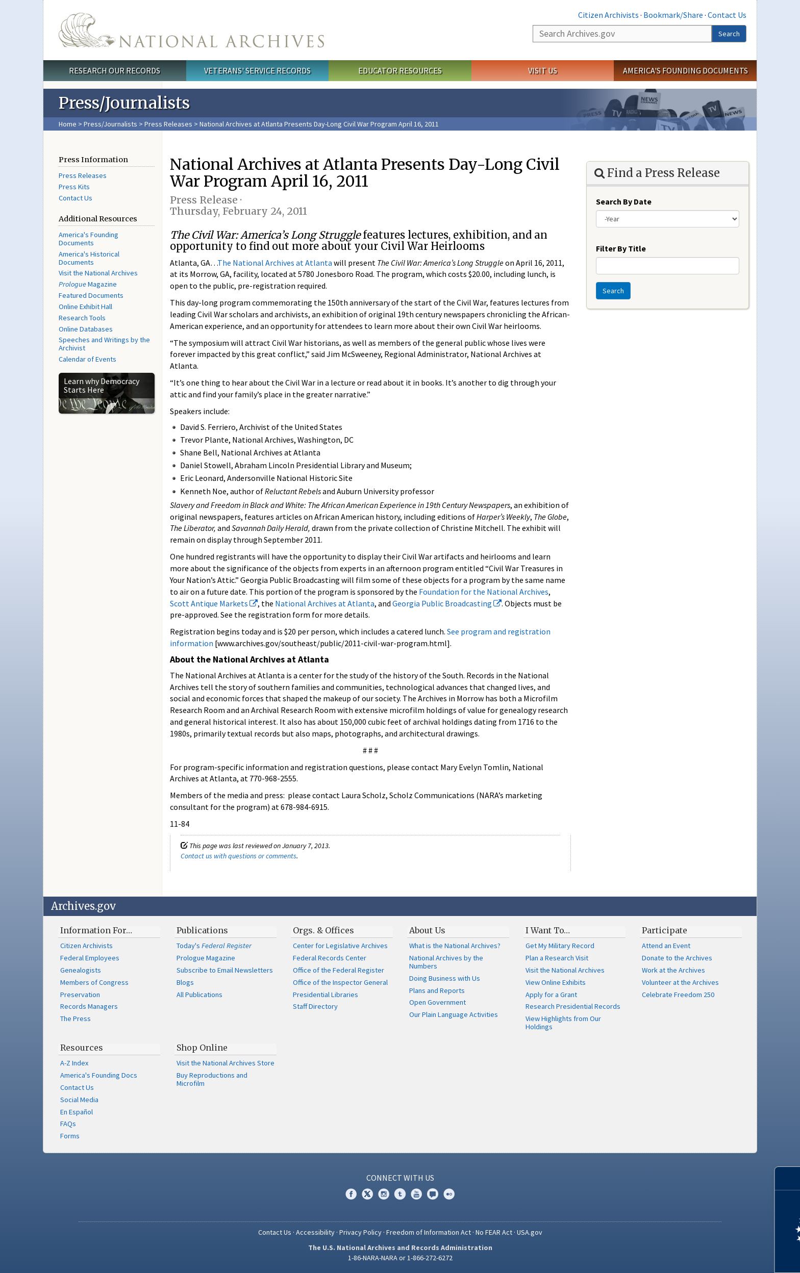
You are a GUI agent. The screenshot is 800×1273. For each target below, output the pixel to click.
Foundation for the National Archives (483, 592)
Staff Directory (315, 1006)
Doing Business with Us (444, 978)
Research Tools (82, 317)
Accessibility (315, 1232)
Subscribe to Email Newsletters (225, 970)
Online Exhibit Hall (85, 306)
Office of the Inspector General (340, 982)
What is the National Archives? (455, 945)
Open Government (437, 1002)
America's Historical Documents (89, 258)
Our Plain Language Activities (453, 1014)
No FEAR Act (494, 1232)
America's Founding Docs (98, 1075)
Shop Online (202, 1047)
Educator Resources (400, 70)
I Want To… (548, 930)
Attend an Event (666, 945)
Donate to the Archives (677, 957)
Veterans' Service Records (257, 70)
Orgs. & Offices (323, 930)
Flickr (449, 1194)
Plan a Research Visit (557, 957)
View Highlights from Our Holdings (563, 1022)
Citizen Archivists (608, 15)
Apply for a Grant (551, 994)
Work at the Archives (673, 970)
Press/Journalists (110, 124)
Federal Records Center (329, 957)
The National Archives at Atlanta (274, 263)
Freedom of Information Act (428, 1232)
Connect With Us (400, 1178)
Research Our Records (114, 70)
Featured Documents (91, 295)
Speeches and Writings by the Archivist (104, 343)
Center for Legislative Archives (340, 945)
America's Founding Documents (685, 70)
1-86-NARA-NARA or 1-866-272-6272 (400, 1257)
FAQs (68, 1123)
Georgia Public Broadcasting (447, 603)
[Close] (788, 1178)
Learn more (709, 1254)
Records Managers (89, 1006)
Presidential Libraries (325, 994)
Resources (81, 1047)
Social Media (79, 1099)
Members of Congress (94, 982)
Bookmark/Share (673, 15)
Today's (214, 945)
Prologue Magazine (206, 957)
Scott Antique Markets (214, 603)
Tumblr (400, 1194)
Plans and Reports (437, 990)
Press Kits (74, 186)
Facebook (351, 1194)
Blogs (185, 982)
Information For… (96, 930)
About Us (427, 930)
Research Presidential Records (573, 1006)
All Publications (199, 994)
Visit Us (542, 70)
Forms (70, 1135)
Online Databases (86, 329)
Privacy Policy (360, 1232)
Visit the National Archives (98, 272)
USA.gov (529, 1232)
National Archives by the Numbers (446, 962)
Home (68, 124)
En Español (76, 1111)
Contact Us (727, 15)
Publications (202, 930)
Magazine (88, 284)
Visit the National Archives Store (225, 1062)
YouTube (416, 1194)
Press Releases (168, 124)
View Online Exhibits (556, 982)
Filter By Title (621, 248)
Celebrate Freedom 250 (678, 994)
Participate (664, 930)
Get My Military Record (560, 945)
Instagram (384, 1194)
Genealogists (80, 970)
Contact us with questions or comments (238, 855)
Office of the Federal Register (338, 970)
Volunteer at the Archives (680, 982)
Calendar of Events (87, 359)
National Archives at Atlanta (324, 603)
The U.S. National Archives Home (191, 30)
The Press (75, 1018)
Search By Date (624, 201)
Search (729, 33)
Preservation (80, 994)
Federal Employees (89, 957)
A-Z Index (74, 1062)
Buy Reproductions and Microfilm (212, 1079)
